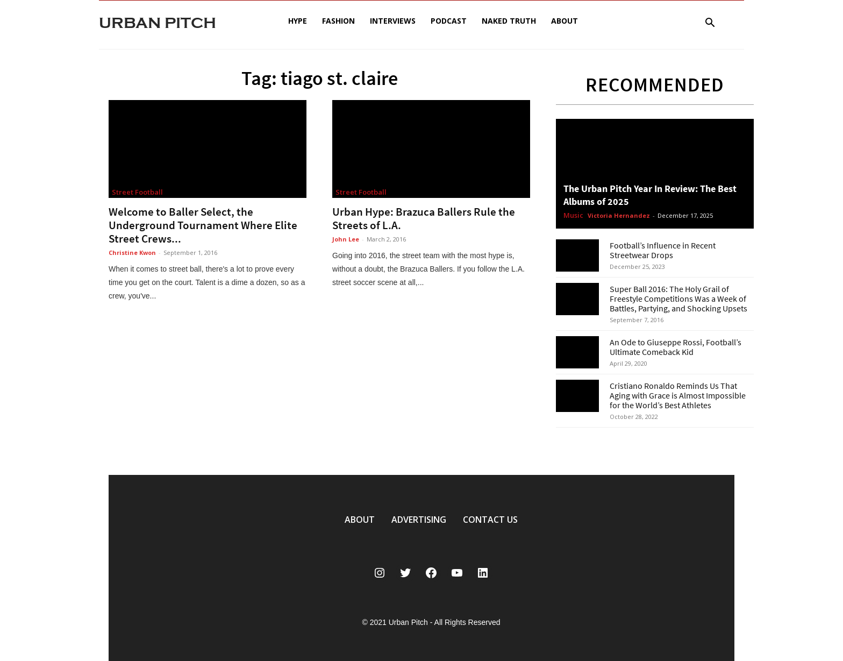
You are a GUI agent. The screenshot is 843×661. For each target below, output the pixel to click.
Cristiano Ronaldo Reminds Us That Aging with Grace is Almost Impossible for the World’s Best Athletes (678, 395)
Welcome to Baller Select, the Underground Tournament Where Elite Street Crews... (203, 225)
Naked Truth (509, 21)
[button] (710, 24)
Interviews (393, 21)
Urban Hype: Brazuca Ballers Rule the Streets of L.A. (423, 218)
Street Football (137, 192)
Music (573, 215)
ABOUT (360, 519)
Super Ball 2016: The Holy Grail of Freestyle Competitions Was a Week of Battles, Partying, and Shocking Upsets (678, 298)
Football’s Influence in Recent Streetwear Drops (663, 250)
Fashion (338, 21)
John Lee (345, 239)
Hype (297, 21)
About (564, 21)
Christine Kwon (132, 252)
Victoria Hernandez (619, 215)
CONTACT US (490, 519)
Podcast (449, 21)
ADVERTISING (418, 519)
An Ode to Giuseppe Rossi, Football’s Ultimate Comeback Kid (675, 347)
